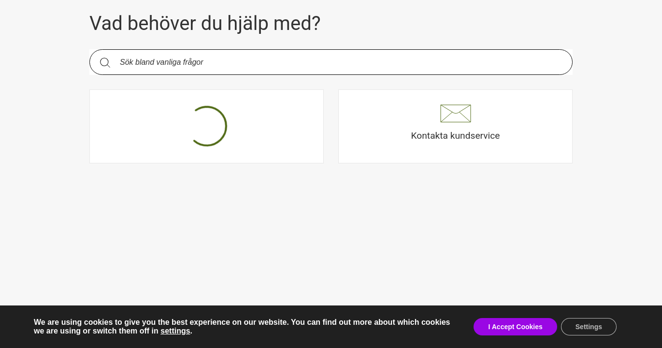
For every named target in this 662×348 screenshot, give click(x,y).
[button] (455, 126)
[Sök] (105, 62)
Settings (589, 327)
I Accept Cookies (515, 327)
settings (175, 331)
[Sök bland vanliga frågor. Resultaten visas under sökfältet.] (339, 62)
